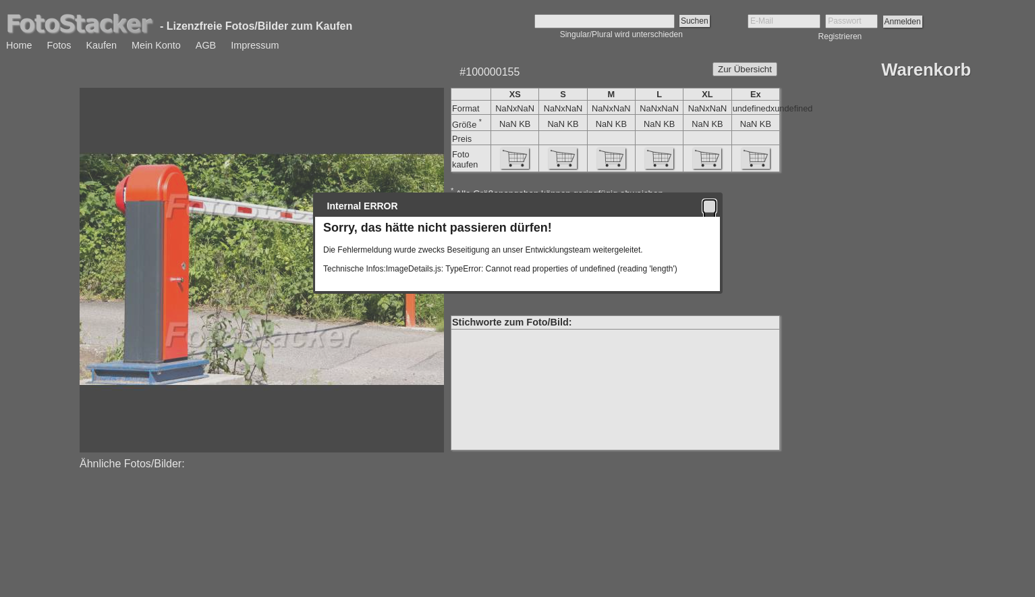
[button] (709, 206)
